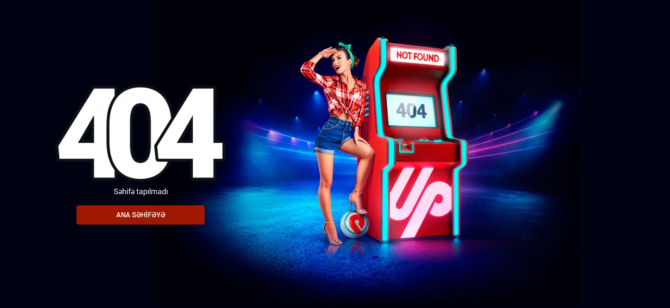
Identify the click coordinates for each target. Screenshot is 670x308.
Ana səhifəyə (140, 215)
